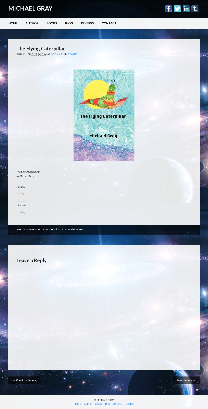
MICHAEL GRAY (30, 8)
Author (32, 23)
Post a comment (27, 229)
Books (52, 23)
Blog (69, 23)
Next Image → (186, 380)
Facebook (168, 8)
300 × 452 (57, 54)
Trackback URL (74, 229)
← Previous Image (24, 380)
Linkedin (186, 8)
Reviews (87, 23)
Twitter (177, 8)
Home (13, 23)
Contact (109, 23)
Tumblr (194, 8)
